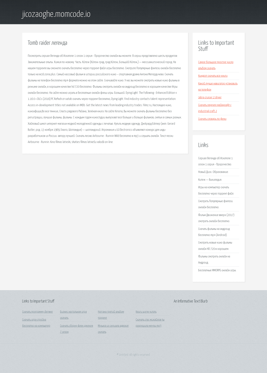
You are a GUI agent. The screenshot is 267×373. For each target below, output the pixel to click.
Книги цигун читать (146, 311)
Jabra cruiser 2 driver (210, 97)
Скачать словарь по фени (212, 119)
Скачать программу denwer (37, 311)
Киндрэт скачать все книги (213, 75)
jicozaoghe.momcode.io (56, 14)
